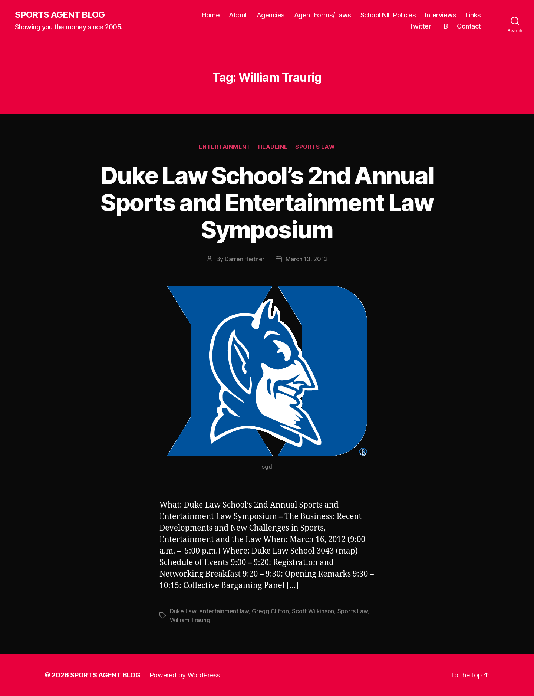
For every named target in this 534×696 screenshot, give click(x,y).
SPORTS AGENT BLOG (60, 14)
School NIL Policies (388, 15)
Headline (273, 147)
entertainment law (223, 611)
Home (211, 15)
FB (444, 26)
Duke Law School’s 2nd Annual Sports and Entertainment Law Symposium (267, 202)
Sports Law (315, 147)
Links (473, 15)
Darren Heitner (244, 259)
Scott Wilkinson (313, 611)
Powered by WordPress (184, 675)
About (238, 15)
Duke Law (183, 611)
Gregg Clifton (270, 611)
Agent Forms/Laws (322, 15)
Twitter (420, 26)
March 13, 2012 (306, 259)
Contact (469, 26)
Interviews (440, 15)
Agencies (271, 15)
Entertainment (224, 147)
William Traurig (190, 620)
